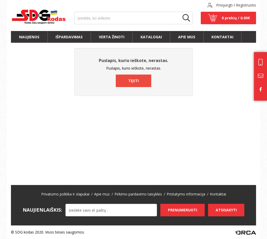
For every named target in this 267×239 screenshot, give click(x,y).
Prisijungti (224, 5)
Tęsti (133, 80)
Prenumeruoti (182, 209)
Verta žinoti (111, 36)
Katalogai (151, 36)
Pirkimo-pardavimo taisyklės (138, 194)
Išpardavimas (69, 36)
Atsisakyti (226, 209)
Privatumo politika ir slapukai (65, 194)
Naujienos (29, 36)
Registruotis (246, 5)
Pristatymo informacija (186, 194)
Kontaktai (222, 36)
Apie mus (186, 36)
